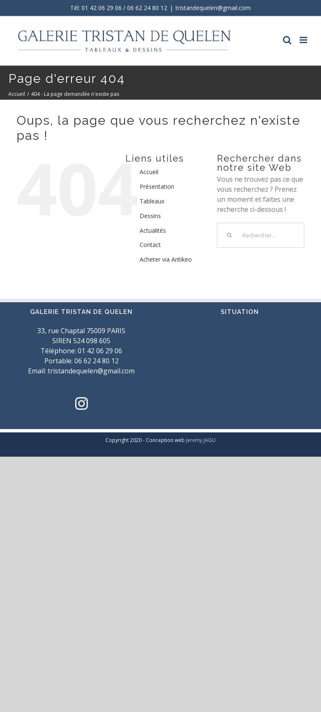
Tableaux (152, 201)
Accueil (149, 172)
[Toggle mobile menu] (304, 40)
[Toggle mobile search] (287, 40)
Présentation (157, 186)
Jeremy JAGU (201, 440)
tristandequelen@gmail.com (213, 8)
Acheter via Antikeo (166, 259)
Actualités (153, 230)
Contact (150, 245)
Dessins (150, 216)
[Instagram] (81, 403)
